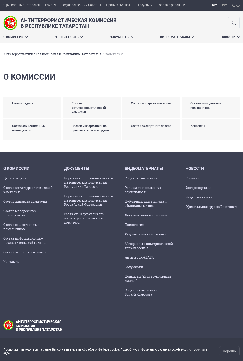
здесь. (7, 353)
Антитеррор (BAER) (139, 257)
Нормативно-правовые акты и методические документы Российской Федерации (88, 200)
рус (215, 5)
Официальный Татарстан (21, 5)
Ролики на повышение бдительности (143, 190)
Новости (230, 37)
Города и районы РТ (172, 5)
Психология (134, 225)
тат (224, 5)
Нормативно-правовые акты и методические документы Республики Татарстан (88, 182)
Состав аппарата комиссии (25, 201)
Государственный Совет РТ (81, 5)
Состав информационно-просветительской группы (24, 240)
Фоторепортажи (198, 188)
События (193, 178)
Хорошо (229, 351)
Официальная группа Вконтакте (211, 207)
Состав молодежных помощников (19, 213)
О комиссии (15, 37)
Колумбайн (134, 267)
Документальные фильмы (146, 215)
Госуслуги (145, 5)
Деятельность (69, 37)
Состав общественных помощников (21, 227)
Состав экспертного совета (24, 252)
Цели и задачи (15, 178)
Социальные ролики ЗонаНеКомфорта (141, 292)
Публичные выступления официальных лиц (146, 203)
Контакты (11, 261)
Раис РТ (51, 5)
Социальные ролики (141, 178)
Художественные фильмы (146, 234)
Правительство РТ (119, 5)
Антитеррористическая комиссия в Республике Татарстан (50, 54)
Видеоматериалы (177, 37)
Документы (121, 37)
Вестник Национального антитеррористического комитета (84, 218)
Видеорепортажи (199, 197)
